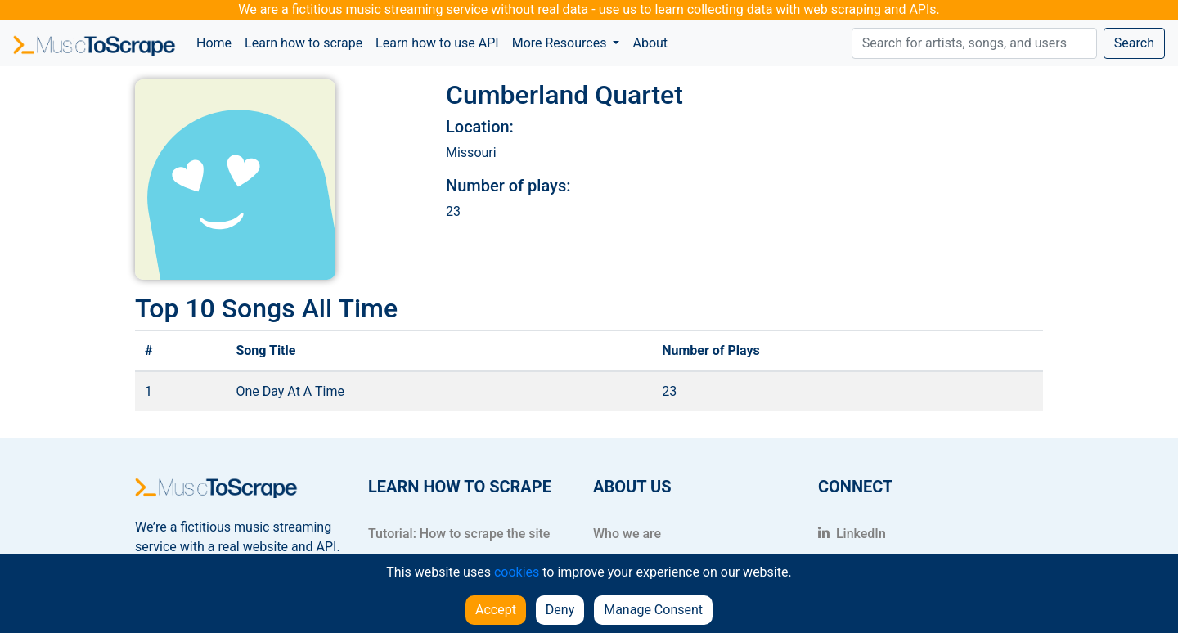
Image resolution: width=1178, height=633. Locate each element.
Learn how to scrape (303, 43)
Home (217, 42)
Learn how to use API (437, 43)
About (650, 43)
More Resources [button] (561, 43)
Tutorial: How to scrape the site (459, 533)
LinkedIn (852, 533)
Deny (560, 609)
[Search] (974, 43)
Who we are (627, 533)
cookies (516, 572)
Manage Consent (653, 609)
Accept (495, 609)
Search (1134, 43)
